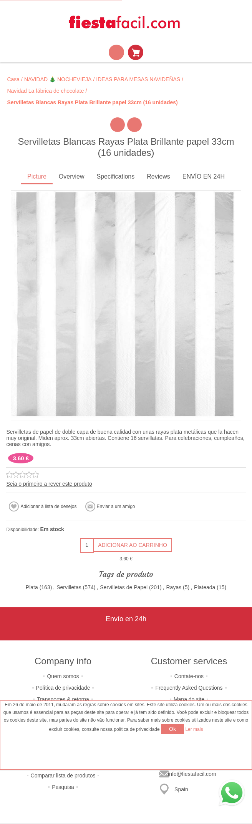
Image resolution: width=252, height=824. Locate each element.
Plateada (204, 587)
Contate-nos (189, 676)
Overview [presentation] (72, 176)
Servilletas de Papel (124, 587)
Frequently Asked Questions (188, 688)
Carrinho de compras (135, 52)
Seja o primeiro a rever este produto (49, 484)
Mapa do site (189, 699)
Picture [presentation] (36, 176)
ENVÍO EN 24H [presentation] (203, 176)
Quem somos (63, 676)
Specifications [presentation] (116, 176)
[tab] (37, 177)
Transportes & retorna (63, 699)
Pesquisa (63, 787)
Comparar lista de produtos (63, 775)
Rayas (174, 587)
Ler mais (194, 729)
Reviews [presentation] (158, 176)
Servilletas (68, 587)
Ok (172, 729)
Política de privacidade (63, 688)
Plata (32, 587)
